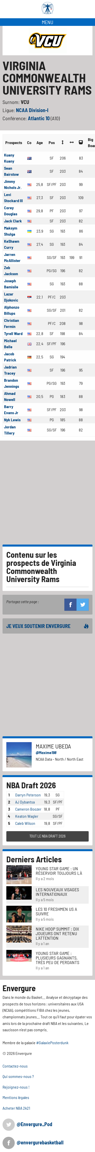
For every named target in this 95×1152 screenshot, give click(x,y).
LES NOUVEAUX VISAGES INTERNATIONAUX (57, 892)
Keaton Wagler (26, 816)
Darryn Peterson (28, 794)
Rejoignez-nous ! (16, 1087)
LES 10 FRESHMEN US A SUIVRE (56, 911)
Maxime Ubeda (53, 746)
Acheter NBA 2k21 (16, 1108)
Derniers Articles (34, 859)
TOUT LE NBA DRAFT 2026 (47, 836)
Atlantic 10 (39, 118)
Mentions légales (16, 1097)
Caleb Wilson (25, 823)
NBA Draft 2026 (31, 785)
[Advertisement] (47, 490)
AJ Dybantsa (25, 801)
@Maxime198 (46, 752)
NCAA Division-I (32, 110)
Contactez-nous (15, 1065)
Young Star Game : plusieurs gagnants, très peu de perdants (57, 957)
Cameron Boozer (28, 809)
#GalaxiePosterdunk (52, 1042)
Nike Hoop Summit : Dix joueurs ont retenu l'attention (57, 933)
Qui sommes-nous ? (18, 1076)
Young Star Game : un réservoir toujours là (59, 871)
